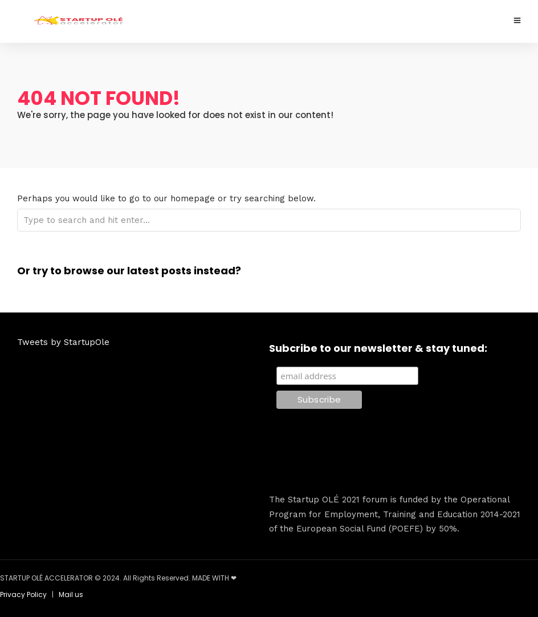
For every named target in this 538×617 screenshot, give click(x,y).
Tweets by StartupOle (63, 342)
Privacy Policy (23, 594)
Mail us (71, 594)
